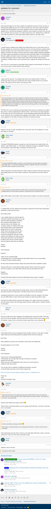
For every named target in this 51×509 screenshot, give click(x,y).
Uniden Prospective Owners (24, 478)
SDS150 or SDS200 (10, 476)
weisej (7, 438)
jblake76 (8, 70)
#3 (49, 76)
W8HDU (6, 491)
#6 (49, 141)
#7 (49, 157)
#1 (49, 23)
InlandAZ (8, 383)
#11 (49, 313)
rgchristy (6, 471)
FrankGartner (7, 478)
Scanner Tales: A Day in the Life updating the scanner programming (25, 483)
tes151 (7, 151)
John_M (8, 307)
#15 (49, 444)
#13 (49, 389)
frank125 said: (5, 95)
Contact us (3, 507)
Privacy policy (19, 507)
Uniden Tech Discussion (21, 462)
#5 (49, 127)
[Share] (47, 23)
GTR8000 (8, 38)
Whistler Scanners (20, 471)
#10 (49, 287)
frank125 (4, 10)
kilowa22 (8, 86)
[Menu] (2, 2)
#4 (49, 92)
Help (25, 507)
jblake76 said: (5, 392)
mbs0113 (8, 200)
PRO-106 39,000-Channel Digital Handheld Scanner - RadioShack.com (20, 372)
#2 (49, 44)
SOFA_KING (9, 135)
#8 (49, 184)
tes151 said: (5, 187)
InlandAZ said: (5, 421)
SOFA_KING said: (6, 160)
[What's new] (49, 2)
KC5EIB (8, 121)
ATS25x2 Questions (10, 489)
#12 (49, 330)
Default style (4, 505)
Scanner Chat (18, 484)
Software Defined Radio (20, 491)
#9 (49, 205)
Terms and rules (11, 507)
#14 (49, 417)
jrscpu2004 (6, 462)
